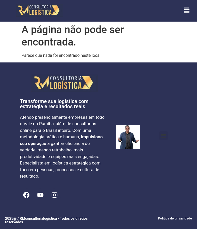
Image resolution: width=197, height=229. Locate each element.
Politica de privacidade (175, 218)
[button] (187, 10)
